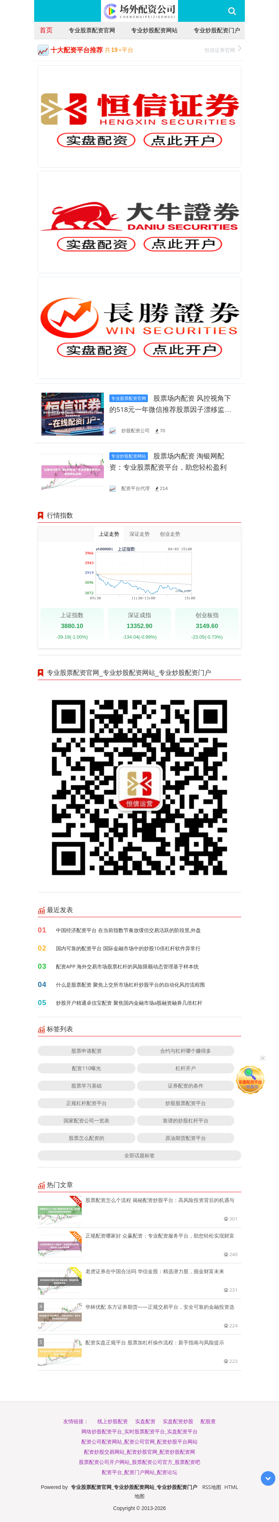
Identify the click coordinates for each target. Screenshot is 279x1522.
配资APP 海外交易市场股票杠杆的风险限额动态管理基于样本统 (127, 966)
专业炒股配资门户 (217, 30)
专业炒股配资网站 (154, 30)
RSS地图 (211, 1486)
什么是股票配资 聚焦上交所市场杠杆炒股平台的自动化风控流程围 (130, 984)
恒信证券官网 (223, 49)
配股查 (208, 1421)
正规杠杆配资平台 (86, 1103)
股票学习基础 (86, 1085)
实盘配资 (145, 1421)
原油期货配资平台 (185, 1137)
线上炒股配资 (112, 1421)
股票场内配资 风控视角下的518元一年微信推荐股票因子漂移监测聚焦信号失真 (170, 409)
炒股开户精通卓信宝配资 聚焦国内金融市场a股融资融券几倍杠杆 (129, 1002)
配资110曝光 (86, 1068)
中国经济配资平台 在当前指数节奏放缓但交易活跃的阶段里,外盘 (128, 930)
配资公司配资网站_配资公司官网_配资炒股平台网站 (139, 1441)
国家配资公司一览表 (86, 1120)
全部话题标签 (139, 1155)
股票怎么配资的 (86, 1137)
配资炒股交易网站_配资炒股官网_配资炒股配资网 (139, 1451)
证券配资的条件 (185, 1085)
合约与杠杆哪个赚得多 (185, 1050)
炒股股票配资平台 (185, 1103)
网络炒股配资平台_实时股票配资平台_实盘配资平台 (139, 1431)
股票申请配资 (86, 1050)
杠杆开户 (185, 1068)
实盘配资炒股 (178, 1421)
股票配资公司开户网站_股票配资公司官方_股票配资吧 (139, 1461)
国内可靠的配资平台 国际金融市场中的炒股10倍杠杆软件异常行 (128, 948)
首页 (46, 29)
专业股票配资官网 (92, 30)
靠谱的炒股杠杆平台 (186, 1120)
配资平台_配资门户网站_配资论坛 (139, 1472)
